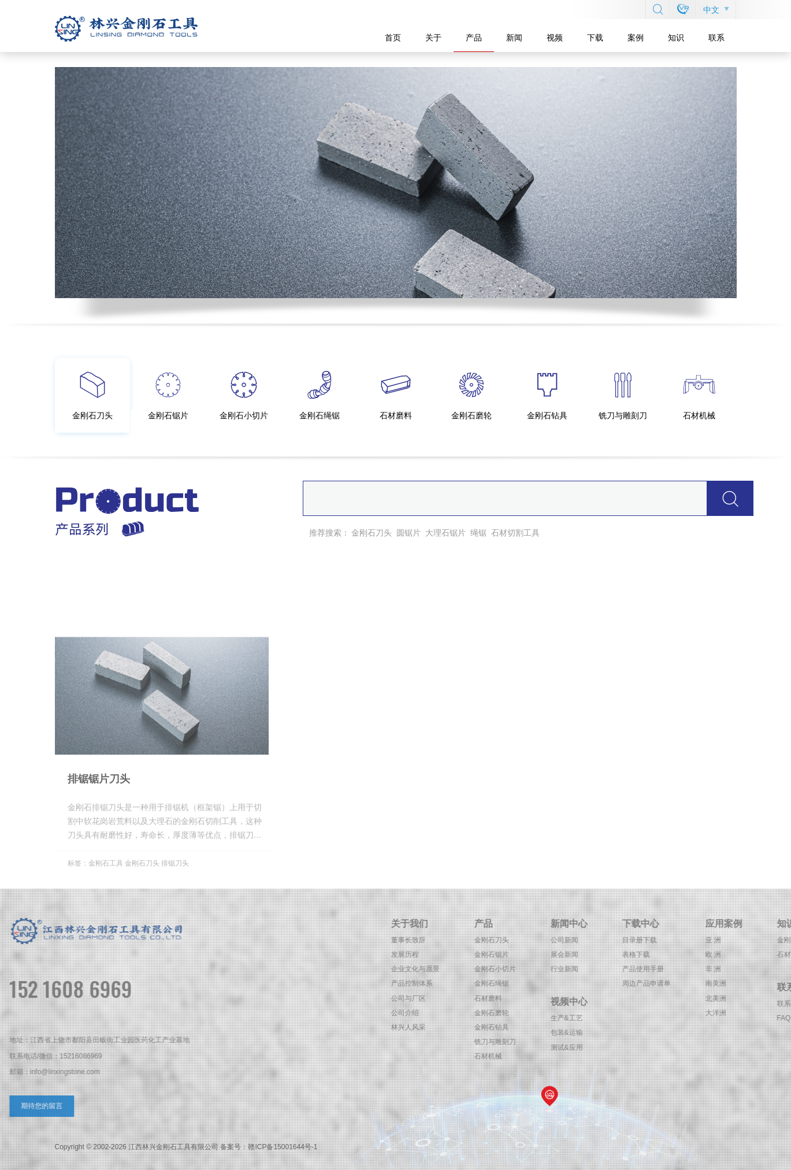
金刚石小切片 (652, 969)
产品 (474, 37)
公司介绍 (561, 1013)
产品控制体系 (568, 983)
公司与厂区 (565, 998)
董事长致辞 (565, 940)
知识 (676, 37)
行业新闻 (721, 969)
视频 (555, 37)
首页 (393, 37)
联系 (716, 37)
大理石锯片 (445, 532)
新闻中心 (725, 923)
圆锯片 (408, 532)
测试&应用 (723, 1047)
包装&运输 (723, 1032)
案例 (635, 37)
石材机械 (645, 1056)
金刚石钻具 (648, 1027)
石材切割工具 (515, 532)
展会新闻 (721, 954)
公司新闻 (721, 940)
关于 (433, 37)
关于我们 (566, 923)
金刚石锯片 (648, 954)
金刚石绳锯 (648, 983)
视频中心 (725, 1001)
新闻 (514, 37)
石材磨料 (645, 998)
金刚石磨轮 (648, 1013)
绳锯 (478, 532)
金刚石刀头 (371, 532)
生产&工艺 (723, 1018)
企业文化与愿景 (572, 969)
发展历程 (561, 954)
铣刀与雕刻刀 (652, 1042)
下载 (595, 37)
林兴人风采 (565, 1027)
